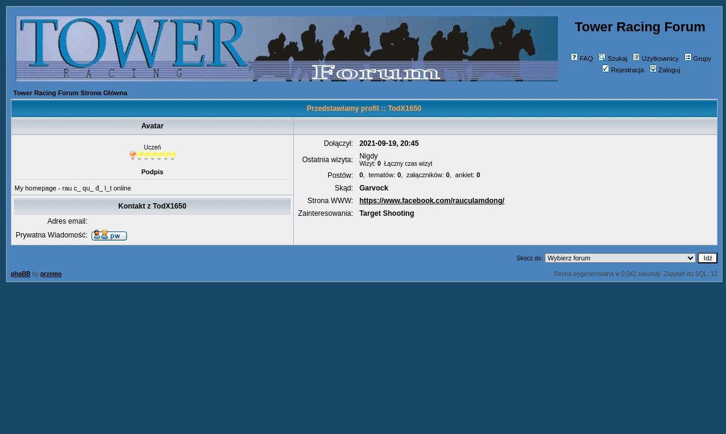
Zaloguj (665, 70)
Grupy (698, 58)
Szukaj (612, 58)
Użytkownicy (655, 58)
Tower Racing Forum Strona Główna (70, 92)
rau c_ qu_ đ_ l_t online (96, 188)
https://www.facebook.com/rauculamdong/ (431, 201)
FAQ (582, 58)
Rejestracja (623, 70)
